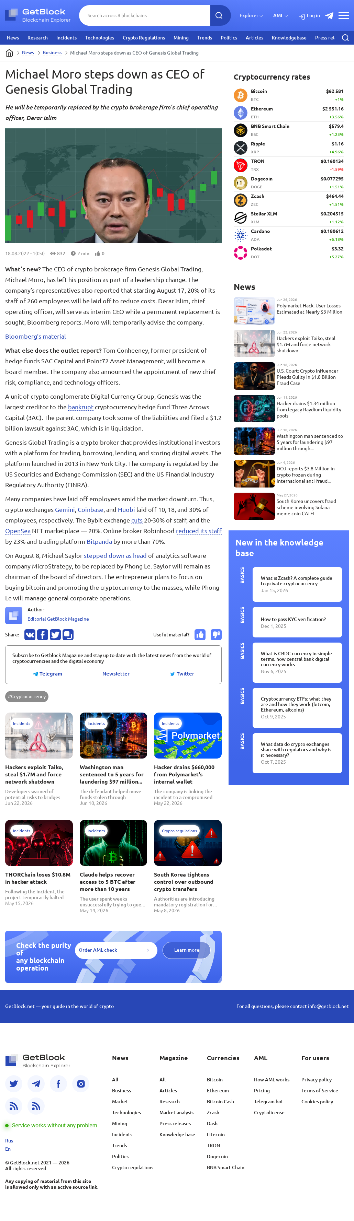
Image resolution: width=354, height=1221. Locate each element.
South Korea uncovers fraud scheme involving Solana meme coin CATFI (306, 507)
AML (278, 15)
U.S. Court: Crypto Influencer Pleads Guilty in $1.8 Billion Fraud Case (307, 377)
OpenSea (18, 530)
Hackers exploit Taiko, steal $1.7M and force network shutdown (34, 774)
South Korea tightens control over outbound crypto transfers (183, 881)
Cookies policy (317, 1101)
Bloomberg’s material (35, 336)
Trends (204, 37)
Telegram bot (268, 1101)
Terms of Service (319, 1090)
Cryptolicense (269, 1112)
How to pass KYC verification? (293, 619)
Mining (181, 37)
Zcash (213, 1112)
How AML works (271, 1079)
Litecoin (216, 1134)
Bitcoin (215, 1079)
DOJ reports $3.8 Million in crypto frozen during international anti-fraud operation (306, 475)
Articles (254, 37)
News (13, 37)
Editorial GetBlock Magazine (58, 619)
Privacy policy (316, 1079)
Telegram (47, 674)
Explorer (249, 15)
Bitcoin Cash (220, 1101)
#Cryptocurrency (27, 696)
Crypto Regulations (144, 37)
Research (37, 37)
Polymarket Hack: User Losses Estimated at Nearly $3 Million (309, 309)
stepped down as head (115, 555)
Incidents (66, 37)
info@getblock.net (328, 1006)
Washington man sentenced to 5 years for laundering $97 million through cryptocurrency (112, 774)
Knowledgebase (289, 37)
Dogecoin (217, 1156)
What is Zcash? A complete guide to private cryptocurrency (296, 580)
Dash (212, 1123)
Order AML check (98, 950)
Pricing (262, 1090)
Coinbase (90, 509)
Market (120, 1101)
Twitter (182, 674)
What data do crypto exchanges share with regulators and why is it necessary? (296, 749)
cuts (137, 520)
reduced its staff (199, 530)
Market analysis (176, 1112)
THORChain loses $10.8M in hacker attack (37, 878)
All (115, 1079)
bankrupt (80, 406)
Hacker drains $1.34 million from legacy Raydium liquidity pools (309, 410)
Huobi (126, 509)
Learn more (186, 950)
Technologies (99, 37)
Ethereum (218, 1090)
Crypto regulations (132, 1167)
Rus (9, 1140)
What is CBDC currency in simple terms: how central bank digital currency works (296, 659)
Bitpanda (99, 541)
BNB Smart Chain (225, 1167)
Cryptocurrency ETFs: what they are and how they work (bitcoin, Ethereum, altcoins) (296, 704)
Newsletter (116, 674)
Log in (313, 15)
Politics (229, 37)
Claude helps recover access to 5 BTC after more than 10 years (107, 881)
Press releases (330, 37)
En (8, 1149)
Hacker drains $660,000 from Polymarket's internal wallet (184, 774)
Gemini (65, 509)
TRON (213, 1145)
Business (52, 52)
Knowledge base (177, 1134)
